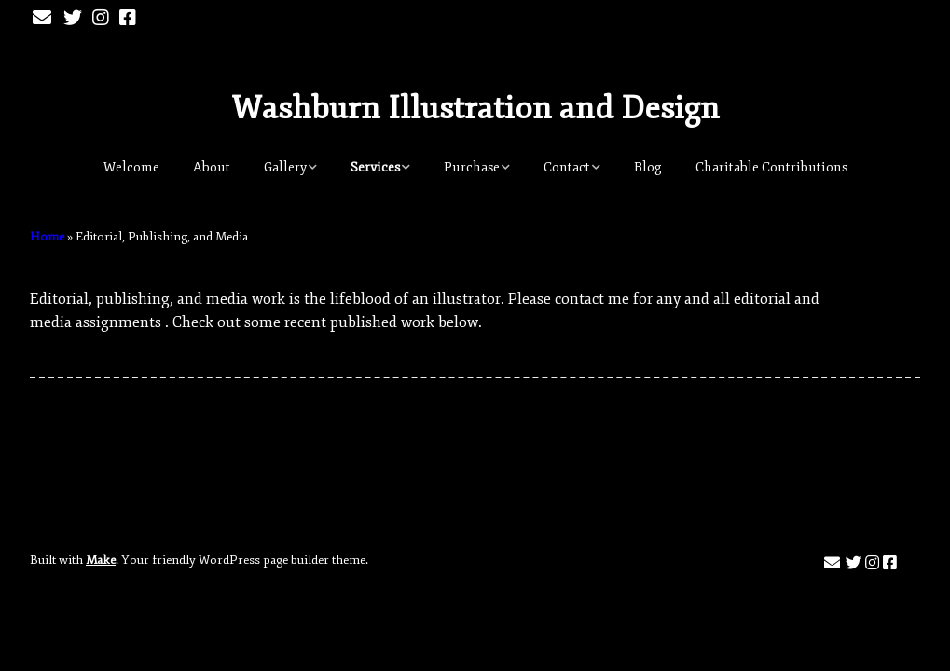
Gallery (285, 167)
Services (375, 167)
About (211, 167)
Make (101, 560)
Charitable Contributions (771, 167)
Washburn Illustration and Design (475, 108)
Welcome (131, 167)
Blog (648, 167)
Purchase (472, 167)
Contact (567, 167)
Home (47, 236)
